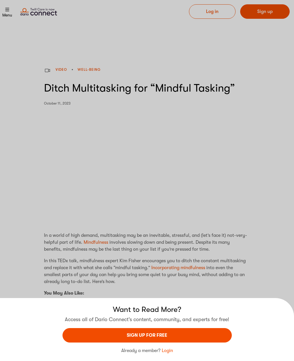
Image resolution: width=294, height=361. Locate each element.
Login (167, 350)
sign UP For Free (147, 335)
